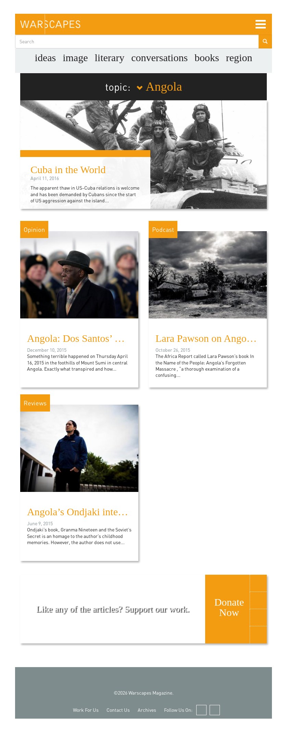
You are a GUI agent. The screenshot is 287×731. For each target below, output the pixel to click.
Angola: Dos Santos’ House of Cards (102, 338)
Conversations (159, 57)
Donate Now (229, 607)
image (75, 57)
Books (207, 57)
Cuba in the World (68, 169)
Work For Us (86, 710)
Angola (159, 86)
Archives (147, 710)
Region (239, 57)
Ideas (45, 57)
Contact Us (118, 710)
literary (110, 57)
